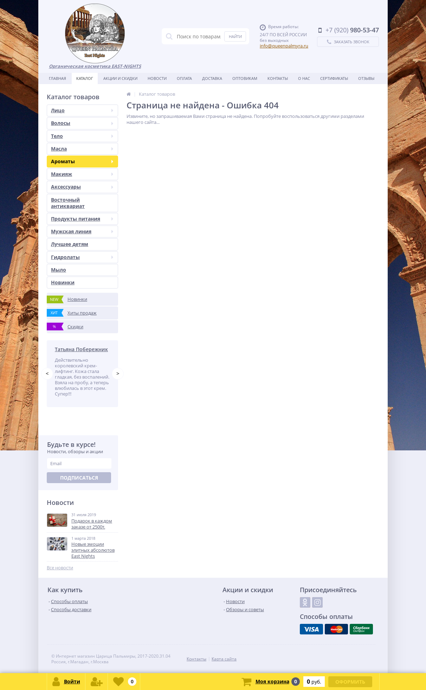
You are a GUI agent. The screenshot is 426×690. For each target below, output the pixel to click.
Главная (57, 78)
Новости (157, 78)
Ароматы (82, 161)
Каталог (84, 78)
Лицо (82, 110)
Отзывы (366, 78)
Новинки (63, 282)
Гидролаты (82, 257)
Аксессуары (82, 186)
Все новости (60, 568)
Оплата (184, 78)
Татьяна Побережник (81, 349)
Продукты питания (82, 218)
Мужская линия (82, 231)
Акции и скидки (120, 78)
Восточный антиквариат (68, 202)
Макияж (82, 174)
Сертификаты (334, 78)
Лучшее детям (69, 244)
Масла (82, 148)
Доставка (212, 78)
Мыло (58, 269)
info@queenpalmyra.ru (284, 46)
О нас (304, 78)
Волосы (82, 123)
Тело (82, 136)
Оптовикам (244, 78)
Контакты (277, 78)
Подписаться (79, 477)
